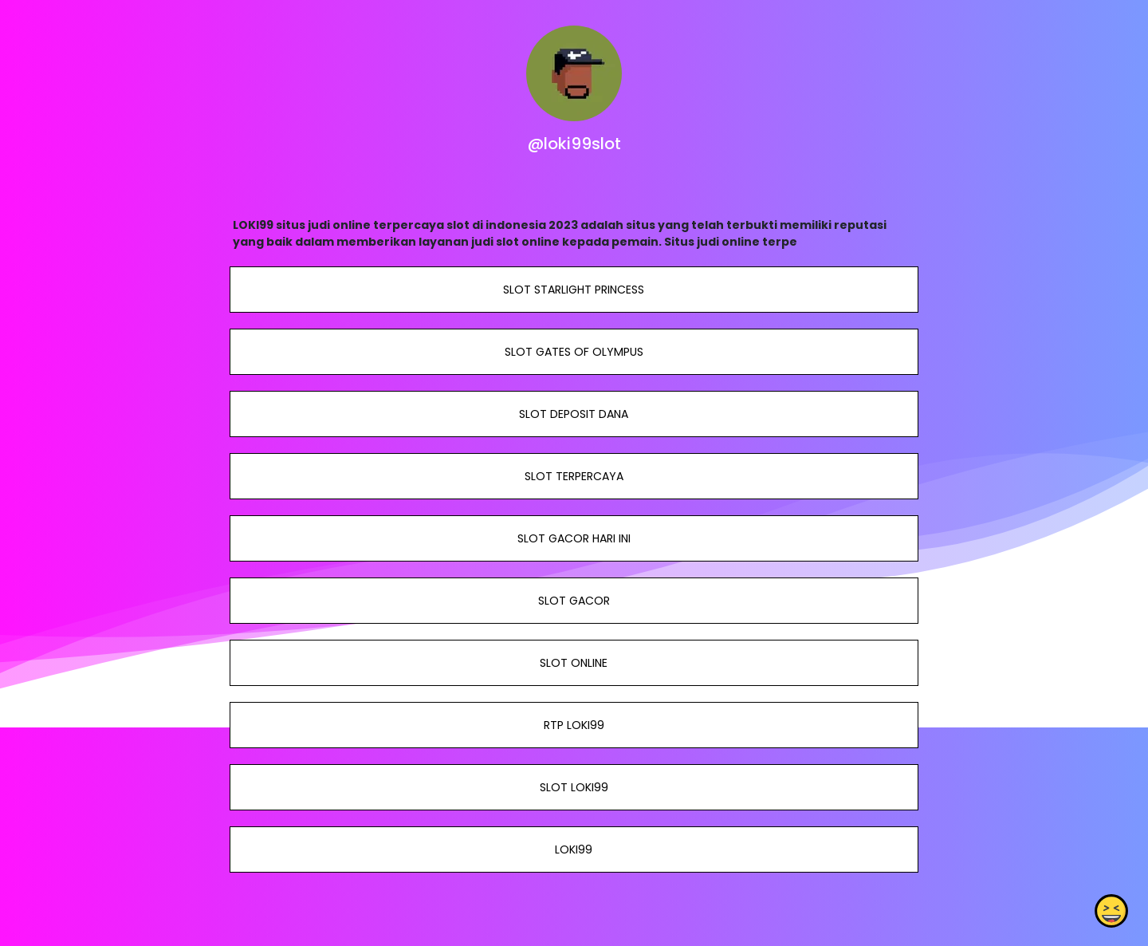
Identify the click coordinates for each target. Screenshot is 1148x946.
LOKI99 (573, 849)
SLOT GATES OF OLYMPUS (574, 352)
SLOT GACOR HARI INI (574, 538)
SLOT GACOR (574, 601)
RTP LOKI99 (574, 725)
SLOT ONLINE (573, 663)
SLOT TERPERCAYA (574, 476)
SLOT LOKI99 (574, 787)
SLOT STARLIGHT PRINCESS (573, 290)
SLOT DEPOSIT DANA (573, 414)
